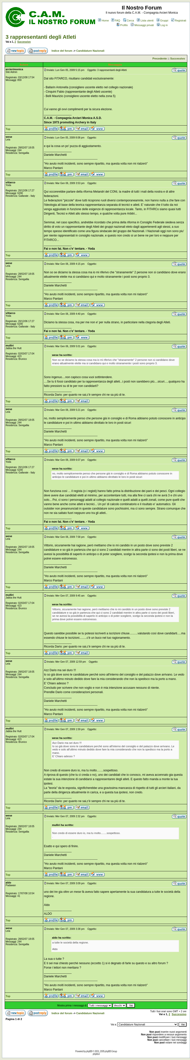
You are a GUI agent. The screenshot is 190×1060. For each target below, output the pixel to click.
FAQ (115, 20)
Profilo (122, 25)
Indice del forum (61, 50)
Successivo (24, 41)
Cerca (128, 20)
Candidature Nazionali (90, 50)
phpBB (89, 1051)
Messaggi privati (142, 25)
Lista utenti (145, 20)
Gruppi (162, 20)
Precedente (159, 58)
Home (103, 20)
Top (8, 129)
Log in (162, 25)
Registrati (178, 20)
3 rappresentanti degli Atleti (41, 37)
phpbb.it (96, 1054)
